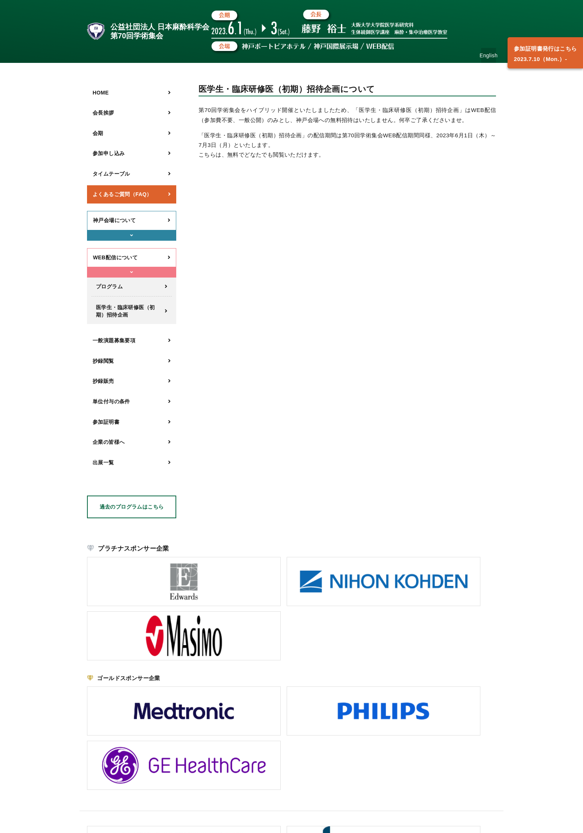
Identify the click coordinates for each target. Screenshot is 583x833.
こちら (129, 778)
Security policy (480, 822)
